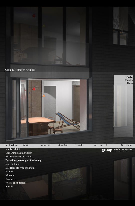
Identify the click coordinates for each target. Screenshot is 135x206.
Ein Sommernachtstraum (18, 156)
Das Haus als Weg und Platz (20, 167)
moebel (9, 186)
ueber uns (46, 145)
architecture (117, 150)
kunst (26, 145)
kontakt (79, 145)
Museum (10, 175)
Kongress (10, 179)
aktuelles (62, 145)
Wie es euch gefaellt (16, 182)
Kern (130, 83)
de (101, 145)
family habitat (13, 149)
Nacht (129, 77)
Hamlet (9, 171)
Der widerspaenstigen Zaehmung (24, 160)
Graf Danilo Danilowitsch (19, 152)
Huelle (129, 80)
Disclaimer (126, 145)
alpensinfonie (12, 164)
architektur (12, 145)
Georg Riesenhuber (15, 69)
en (95, 145)
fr (107, 145)
